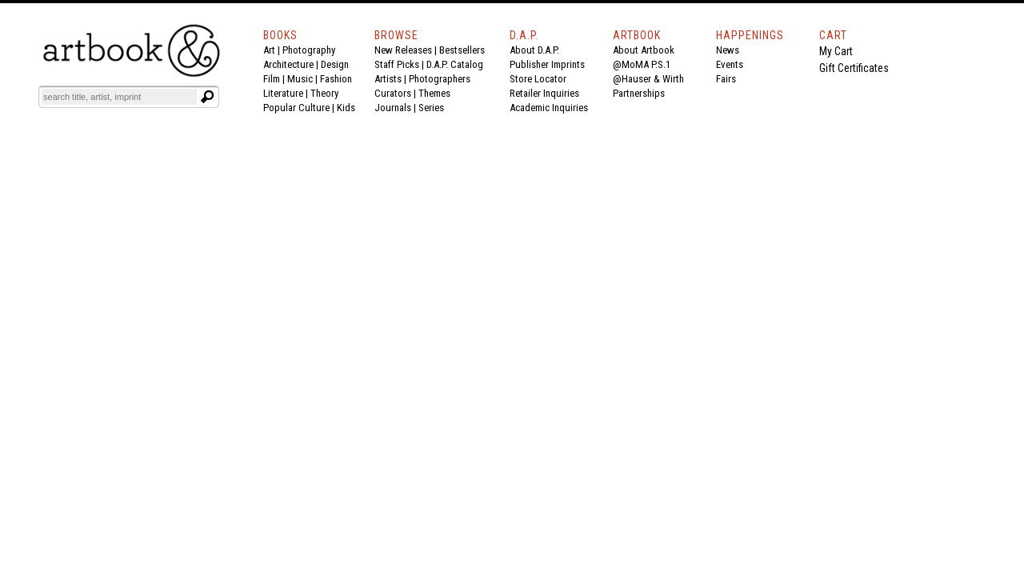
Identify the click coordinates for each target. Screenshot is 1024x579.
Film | (275, 79)
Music (300, 79)
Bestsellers (462, 50)
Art (269, 50)
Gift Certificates (854, 68)
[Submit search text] (207, 97)
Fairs (726, 79)
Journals (392, 108)
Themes (434, 93)
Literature (283, 93)
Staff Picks (396, 64)
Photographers (439, 79)
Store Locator (538, 79)
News (727, 50)
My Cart (836, 51)
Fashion (336, 79)
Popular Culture (296, 108)
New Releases (403, 50)
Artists (388, 79)
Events (729, 64)
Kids (346, 108)
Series (431, 108)
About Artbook (643, 50)
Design (335, 64)
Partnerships (639, 93)
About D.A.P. (534, 50)
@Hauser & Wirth (648, 79)
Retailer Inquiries (544, 93)
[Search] (119, 97)
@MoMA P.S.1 (641, 64)
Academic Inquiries (549, 108)
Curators (392, 93)
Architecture (288, 64)
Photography (308, 50)
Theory (324, 93)
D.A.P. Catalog (454, 64)
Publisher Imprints (547, 64)
